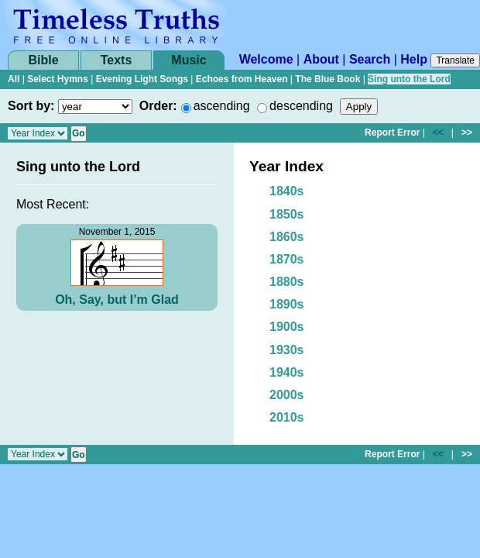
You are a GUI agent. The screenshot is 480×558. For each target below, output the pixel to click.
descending (301, 105)
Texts (116, 60)
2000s (286, 394)
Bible (43, 60)
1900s (286, 326)
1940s (286, 372)
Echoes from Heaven (242, 79)
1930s (286, 349)
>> (466, 132)
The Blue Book (327, 79)
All (13, 79)
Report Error (392, 132)
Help (413, 59)
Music (188, 60)
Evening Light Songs (142, 79)
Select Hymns (57, 79)
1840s (286, 191)
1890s (286, 304)
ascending (222, 105)
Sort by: (31, 105)
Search (369, 59)
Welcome (266, 59)
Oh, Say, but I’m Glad (117, 299)
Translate (455, 60)
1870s (286, 259)
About (321, 59)
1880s (286, 281)
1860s (286, 236)
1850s (286, 214)
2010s (286, 417)
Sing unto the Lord (409, 79)
